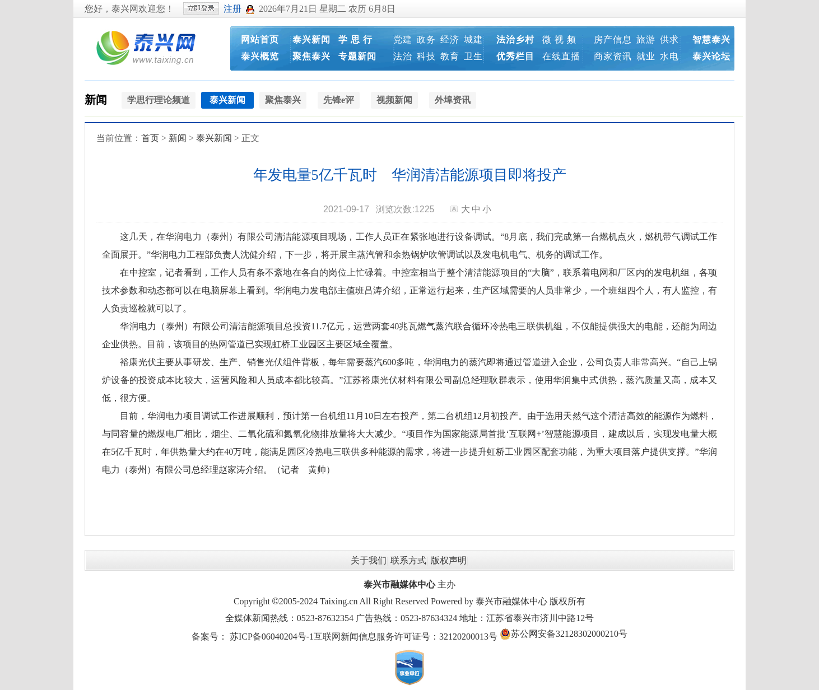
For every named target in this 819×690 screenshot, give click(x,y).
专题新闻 (357, 56)
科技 (426, 56)
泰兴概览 (260, 56)
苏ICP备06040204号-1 (272, 636)
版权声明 (449, 560)
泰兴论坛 (711, 56)
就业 (645, 56)
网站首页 (260, 39)
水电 (669, 56)
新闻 (96, 100)
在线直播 (561, 56)
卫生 (473, 56)
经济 (449, 39)
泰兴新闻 (311, 39)
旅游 (645, 39)
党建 (402, 39)
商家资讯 (613, 56)
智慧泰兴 (711, 39)
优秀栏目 (515, 56)
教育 (449, 56)
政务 (426, 39)
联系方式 (408, 560)
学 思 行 (355, 39)
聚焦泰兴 (311, 56)
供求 (669, 39)
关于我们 (369, 560)
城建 (473, 39)
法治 (402, 56)
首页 (150, 138)
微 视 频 (559, 39)
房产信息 (613, 39)
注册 (232, 8)
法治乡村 (515, 39)
